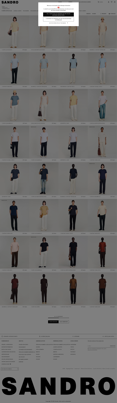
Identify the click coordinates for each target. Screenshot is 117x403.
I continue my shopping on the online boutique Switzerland (58, 19)
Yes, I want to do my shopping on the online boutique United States (58, 14)
